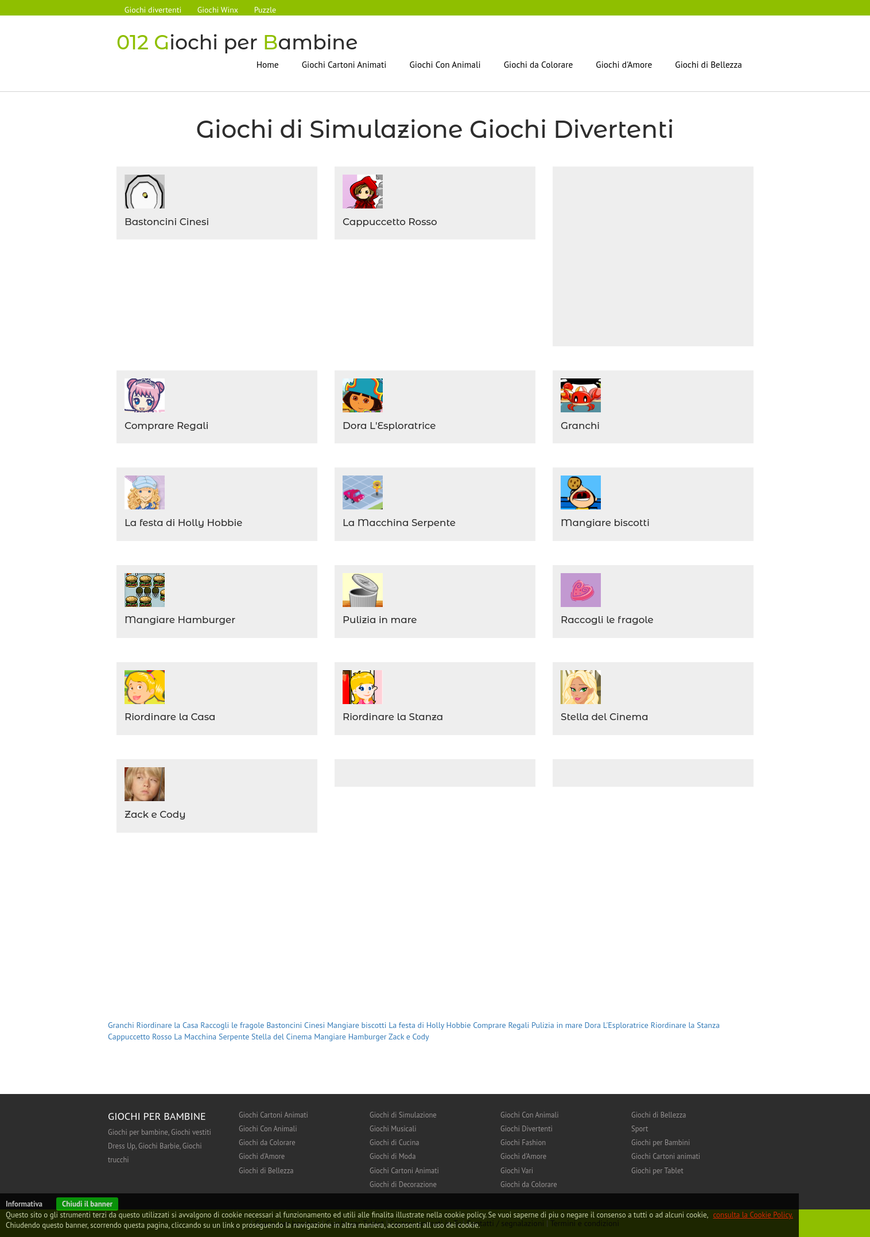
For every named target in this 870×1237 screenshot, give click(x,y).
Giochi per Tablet (657, 1170)
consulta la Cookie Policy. (753, 1215)
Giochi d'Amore (624, 64)
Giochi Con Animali (444, 64)
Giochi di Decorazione (403, 1184)
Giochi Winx (217, 10)
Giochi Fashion (523, 1142)
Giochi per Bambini (660, 1142)
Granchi (580, 425)
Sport (639, 1128)
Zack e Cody (155, 814)
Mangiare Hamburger (180, 619)
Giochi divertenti (153, 10)
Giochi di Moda (392, 1156)
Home (268, 64)
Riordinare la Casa (170, 716)
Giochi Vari (516, 1170)
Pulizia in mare (380, 619)
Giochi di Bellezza (708, 64)
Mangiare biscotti (605, 522)
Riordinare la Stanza (393, 716)
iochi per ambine (237, 42)
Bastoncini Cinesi (167, 221)
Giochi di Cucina (395, 1142)
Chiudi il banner (87, 1204)
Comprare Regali (167, 425)
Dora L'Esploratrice (389, 425)
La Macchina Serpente (399, 522)
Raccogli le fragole (607, 619)
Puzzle (266, 10)
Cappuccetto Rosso (390, 221)
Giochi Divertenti (526, 1128)
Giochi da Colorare (538, 64)
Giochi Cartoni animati (665, 1156)
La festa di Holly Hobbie (184, 522)
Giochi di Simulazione (403, 1114)
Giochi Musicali (393, 1128)
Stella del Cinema (604, 716)
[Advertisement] (657, 255)
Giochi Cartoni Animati (344, 64)
